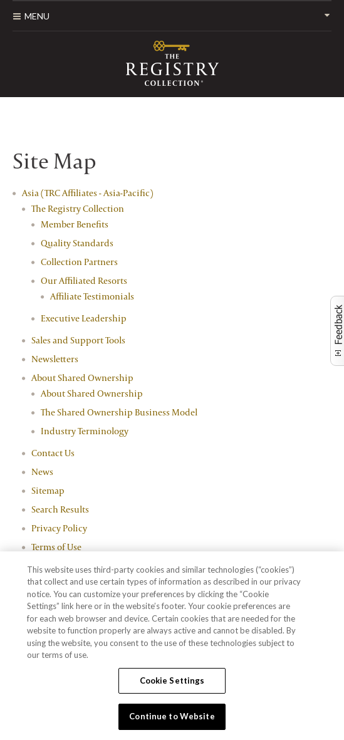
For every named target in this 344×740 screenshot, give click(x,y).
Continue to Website (171, 716)
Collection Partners (79, 262)
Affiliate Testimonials (92, 296)
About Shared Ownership (82, 377)
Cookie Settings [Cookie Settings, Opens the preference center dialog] (172, 680)
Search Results (60, 509)
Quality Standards (77, 243)
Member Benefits (74, 224)
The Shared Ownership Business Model (119, 412)
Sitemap (48, 490)
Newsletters (54, 359)
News (42, 471)
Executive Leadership (84, 318)
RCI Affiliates (172, 63)
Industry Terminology (84, 431)
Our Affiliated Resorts (84, 280)
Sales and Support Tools (78, 340)
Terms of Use (56, 547)
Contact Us (53, 453)
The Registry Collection (77, 208)
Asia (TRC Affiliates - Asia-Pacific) (88, 193)
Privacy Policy (59, 528)
